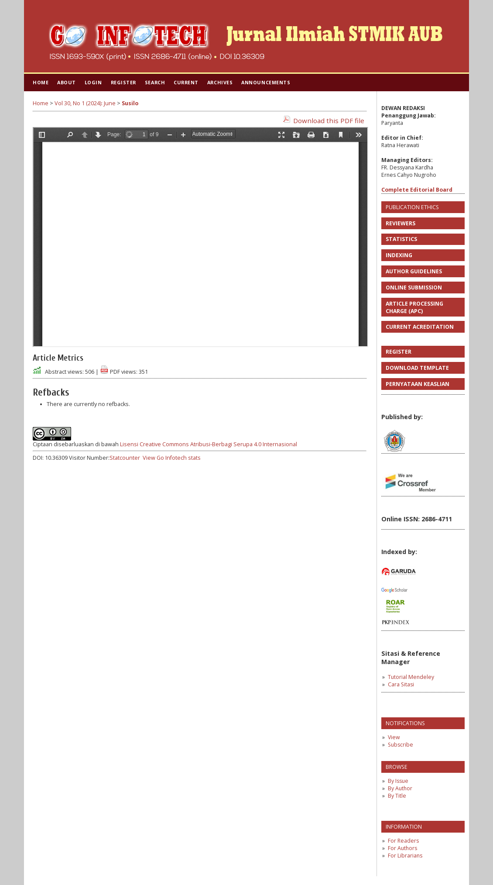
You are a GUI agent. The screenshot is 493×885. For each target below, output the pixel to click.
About (66, 82)
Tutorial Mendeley (411, 677)
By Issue (398, 781)
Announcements (265, 82)
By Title (397, 795)
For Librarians (405, 855)
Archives (220, 82)
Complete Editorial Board (416, 189)
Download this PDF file (328, 120)
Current (186, 82)
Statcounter (125, 457)
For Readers (403, 840)
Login (93, 82)
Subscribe (400, 744)
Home (40, 82)
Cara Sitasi (401, 684)
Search (155, 82)
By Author (400, 788)
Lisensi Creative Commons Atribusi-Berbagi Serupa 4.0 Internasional (208, 444)
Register (123, 82)
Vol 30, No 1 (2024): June (85, 103)
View (394, 737)
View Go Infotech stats (172, 457)
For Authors (402, 848)
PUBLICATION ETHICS (412, 207)
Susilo (130, 103)
